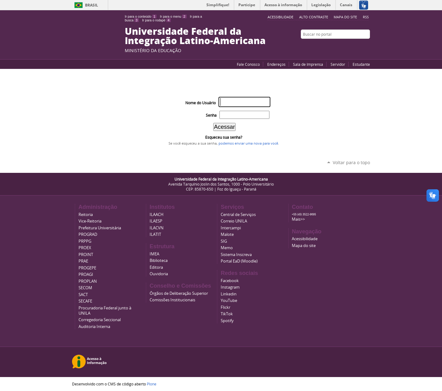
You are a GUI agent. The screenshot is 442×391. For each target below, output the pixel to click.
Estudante (361, 64)
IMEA (154, 254)
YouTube (344, 46)
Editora (156, 267)
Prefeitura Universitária (100, 228)
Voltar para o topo (351, 162)
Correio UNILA (234, 221)
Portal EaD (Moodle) (239, 261)
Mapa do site (345, 17)
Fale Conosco (248, 64)
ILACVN (157, 228)
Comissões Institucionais (172, 300)
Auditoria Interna (94, 326)
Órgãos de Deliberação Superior (179, 293)
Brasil (91, 5)
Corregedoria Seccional (100, 319)
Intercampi (231, 228)
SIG (224, 241)
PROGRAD (88, 234)
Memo (227, 247)
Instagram (367, 46)
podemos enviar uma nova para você (248, 143)
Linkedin (229, 294)
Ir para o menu (173, 16)
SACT (83, 294)
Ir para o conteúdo (140, 16)
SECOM (85, 287)
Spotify (227, 320)
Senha (211, 115)
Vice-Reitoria (90, 221)
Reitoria (86, 214)
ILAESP (156, 221)
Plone (151, 383)
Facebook (351, 46)
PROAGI (86, 274)
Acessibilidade (305, 238)
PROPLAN (88, 281)
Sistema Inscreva (236, 254)
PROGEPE (87, 268)
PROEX (85, 247)
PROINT (86, 254)
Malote (227, 234)
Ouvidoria (159, 273)
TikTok (227, 314)
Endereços (276, 64)
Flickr (359, 46)
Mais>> (298, 219)
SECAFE (85, 301)
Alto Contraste (313, 17)
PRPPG (85, 241)
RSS (366, 17)
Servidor (338, 64)
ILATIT (155, 234)
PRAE (83, 261)
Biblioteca (159, 260)
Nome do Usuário (200, 103)
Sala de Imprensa (308, 64)
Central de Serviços (238, 214)
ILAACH (157, 214)
